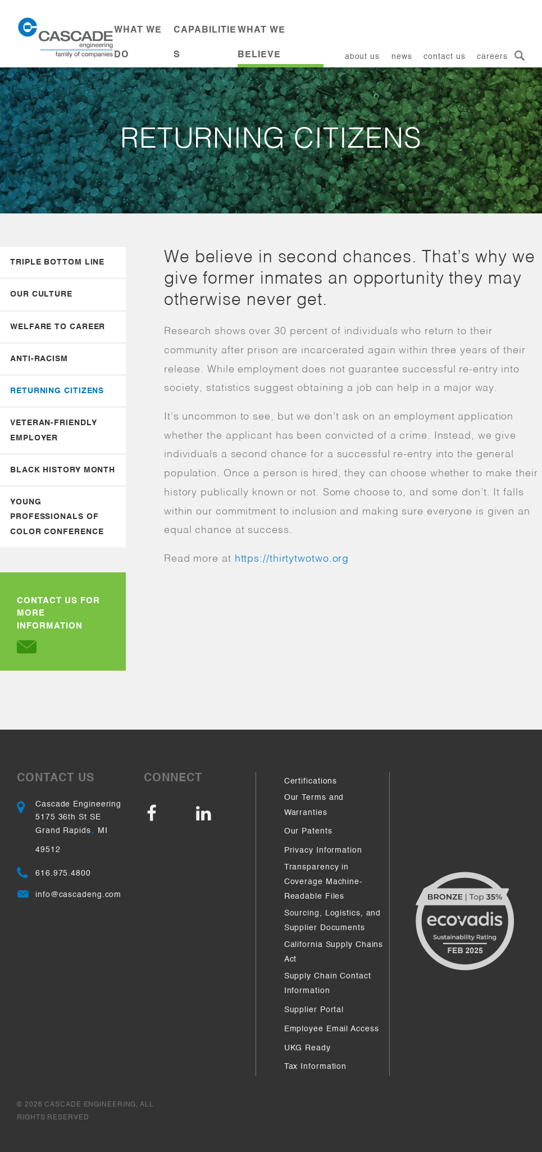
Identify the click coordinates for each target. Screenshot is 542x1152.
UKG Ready (307, 1048)
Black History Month (62, 470)
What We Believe (261, 43)
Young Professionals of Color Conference (56, 517)
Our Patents (308, 831)
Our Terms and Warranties (314, 805)
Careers (492, 57)
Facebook (168, 814)
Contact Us (444, 57)
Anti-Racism (39, 359)
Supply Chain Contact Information (327, 983)
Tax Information (315, 1067)
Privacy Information (323, 850)
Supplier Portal (314, 1010)
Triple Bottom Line (57, 262)
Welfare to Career (57, 327)
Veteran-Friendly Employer (53, 430)
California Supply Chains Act (334, 952)
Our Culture (41, 294)
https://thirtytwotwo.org (292, 559)
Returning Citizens (57, 391)
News (401, 57)
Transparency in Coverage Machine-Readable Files (323, 882)
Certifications (311, 781)
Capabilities (205, 43)
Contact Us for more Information (58, 625)
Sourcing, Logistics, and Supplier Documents (332, 920)
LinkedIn (218, 814)
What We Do (138, 43)
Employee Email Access (331, 1029)
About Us (362, 57)
